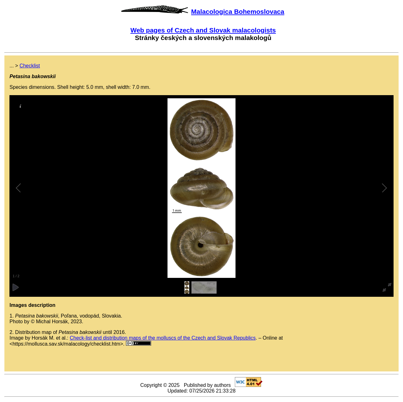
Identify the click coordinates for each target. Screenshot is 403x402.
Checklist (30, 65)
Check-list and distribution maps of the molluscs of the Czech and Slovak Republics (163, 338)
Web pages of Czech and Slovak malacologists (203, 30)
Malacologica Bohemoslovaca (237, 11)
